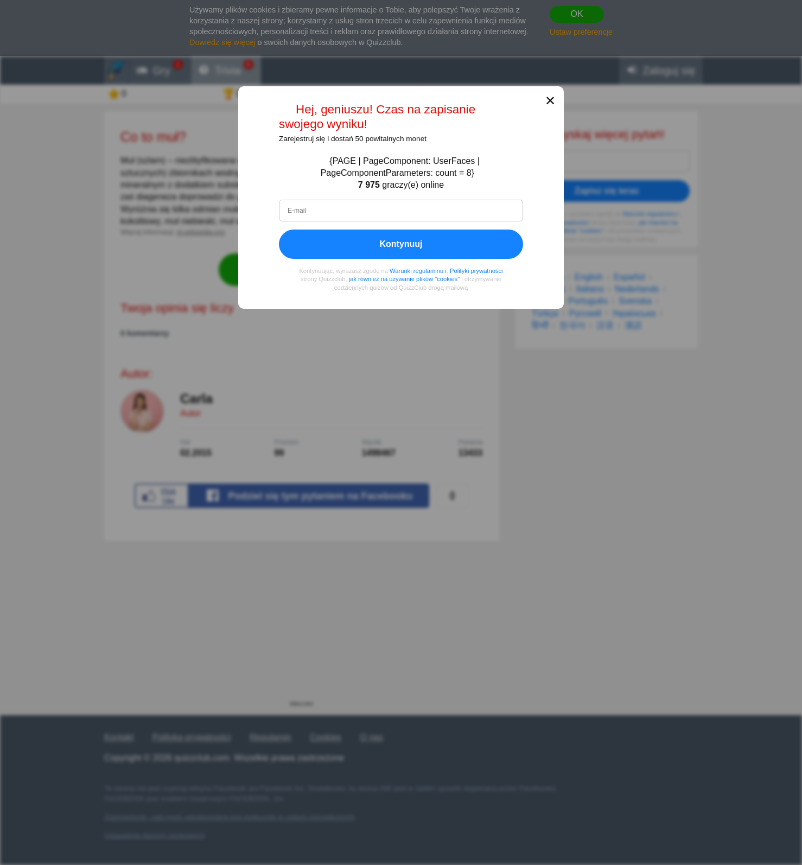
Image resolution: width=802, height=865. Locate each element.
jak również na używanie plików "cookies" (404, 279)
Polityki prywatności (476, 271)
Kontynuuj (400, 244)
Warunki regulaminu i (418, 271)
